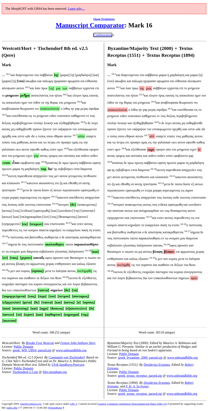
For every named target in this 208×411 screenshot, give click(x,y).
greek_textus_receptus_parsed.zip (140, 375)
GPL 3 (73, 403)
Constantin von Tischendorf (66, 357)
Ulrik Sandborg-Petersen (68, 364)
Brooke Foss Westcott (40, 343)
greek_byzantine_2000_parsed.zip (140, 357)
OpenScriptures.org (30, 403)
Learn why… (76, 8)
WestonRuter (55, 407)
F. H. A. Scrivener (137, 386)
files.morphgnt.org (55, 372)
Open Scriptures (104, 19)
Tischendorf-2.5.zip (25, 372)
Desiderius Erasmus (157, 364)
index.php (12, 407)
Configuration (103, 35)
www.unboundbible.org (71, 350)
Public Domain (23, 346)
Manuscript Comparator (90, 25)
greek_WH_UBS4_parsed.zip (32, 350)
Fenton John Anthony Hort (77, 343)
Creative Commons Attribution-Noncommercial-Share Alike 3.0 (132, 403)
